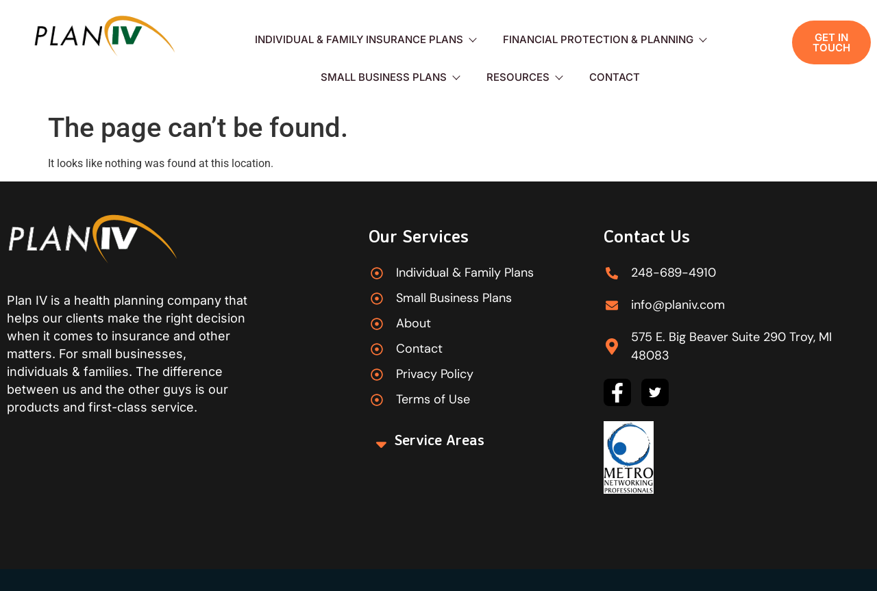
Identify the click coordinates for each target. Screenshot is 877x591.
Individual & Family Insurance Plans (365, 39)
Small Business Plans (390, 77)
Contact (614, 77)
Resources (524, 77)
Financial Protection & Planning (604, 39)
